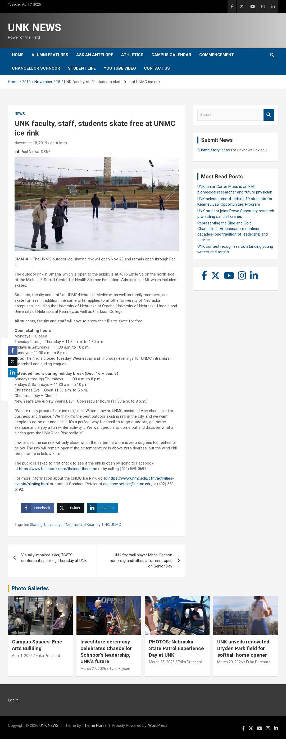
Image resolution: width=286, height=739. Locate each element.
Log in (13, 700)
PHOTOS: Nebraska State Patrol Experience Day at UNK (176, 648)
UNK (105, 524)
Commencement (216, 54)
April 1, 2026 (22, 656)
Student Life (82, 68)
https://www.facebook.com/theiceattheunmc (58, 468)
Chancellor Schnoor (36, 68)
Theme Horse (95, 725)
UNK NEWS (34, 27)
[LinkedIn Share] (102, 508)
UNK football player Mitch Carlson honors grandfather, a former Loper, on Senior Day (141, 561)
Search (269, 115)
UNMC (116, 524)
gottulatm (58, 143)
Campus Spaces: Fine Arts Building (37, 645)
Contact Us (157, 68)
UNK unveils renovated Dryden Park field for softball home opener (243, 648)
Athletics (132, 54)
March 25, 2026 (162, 662)
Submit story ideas (213, 150)
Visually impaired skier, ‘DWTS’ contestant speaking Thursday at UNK (54, 558)
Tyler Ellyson (119, 668)
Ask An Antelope (94, 54)
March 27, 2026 (93, 668)
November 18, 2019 (31, 143)
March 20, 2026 (230, 662)
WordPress (157, 725)
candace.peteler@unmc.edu (127, 483)
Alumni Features (49, 54)
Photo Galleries (30, 588)
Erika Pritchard (48, 656)
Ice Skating (33, 524)
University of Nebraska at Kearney (72, 524)
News (20, 114)
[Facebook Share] (37, 508)
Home (18, 54)
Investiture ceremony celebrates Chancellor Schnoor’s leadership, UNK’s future (106, 651)
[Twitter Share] (70, 508)
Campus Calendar (171, 54)
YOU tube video (120, 68)
